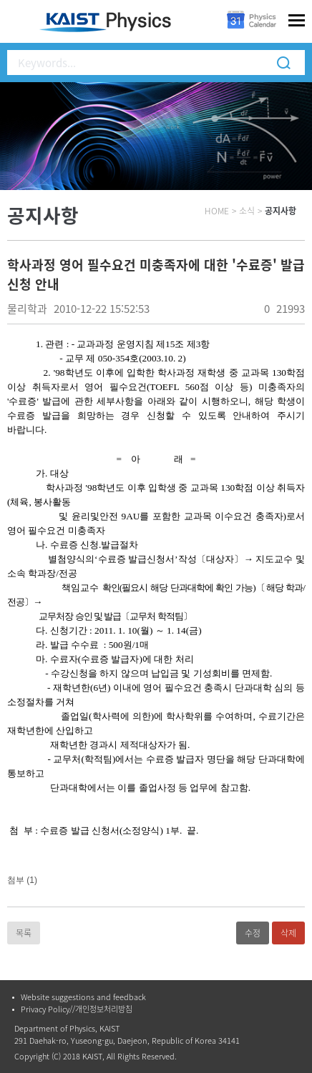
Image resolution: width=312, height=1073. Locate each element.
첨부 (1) (22, 880)
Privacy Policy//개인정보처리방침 (76, 1009)
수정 (252, 933)
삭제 (288, 933)
